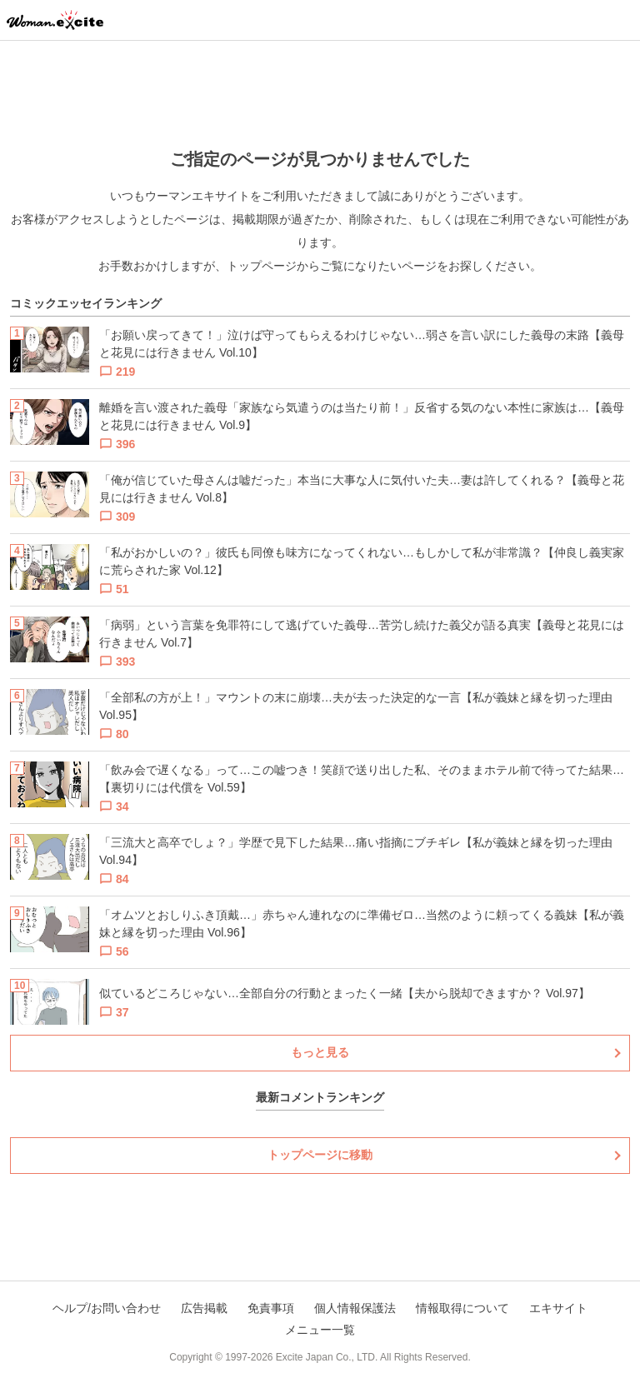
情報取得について (462, 1308)
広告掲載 (204, 1308)
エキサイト (558, 1308)
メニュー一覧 (320, 1329)
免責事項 (271, 1308)
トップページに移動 (320, 1154)
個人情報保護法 (355, 1308)
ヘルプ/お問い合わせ (106, 1308)
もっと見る (320, 1052)
